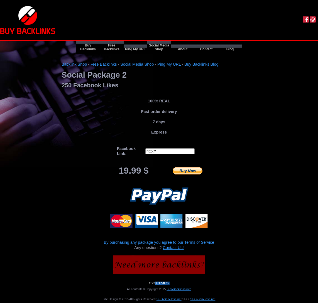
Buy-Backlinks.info (179, 289)
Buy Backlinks (88, 47)
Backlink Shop (74, 64)
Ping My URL (135, 49)
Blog (230, 49)
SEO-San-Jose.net (169, 299)
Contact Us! (173, 247)
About (183, 49)
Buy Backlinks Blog (201, 64)
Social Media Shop (159, 47)
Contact (206, 49)
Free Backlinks (111, 47)
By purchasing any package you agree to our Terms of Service (159, 242)
